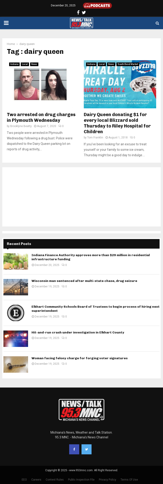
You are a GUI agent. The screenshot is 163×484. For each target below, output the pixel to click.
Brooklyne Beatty (21, 126)
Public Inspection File (81, 479)
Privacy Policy (107, 479)
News (34, 64)
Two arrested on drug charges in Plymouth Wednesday (41, 117)
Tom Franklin (95, 137)
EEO (24, 479)
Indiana (14, 64)
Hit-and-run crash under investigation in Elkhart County (78, 332)
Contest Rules (55, 479)
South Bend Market (128, 64)
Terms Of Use (129, 479)
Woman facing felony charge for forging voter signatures (80, 358)
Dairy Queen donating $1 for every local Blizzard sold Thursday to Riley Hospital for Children (117, 123)
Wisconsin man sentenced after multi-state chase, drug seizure (84, 281)
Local (25, 64)
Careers (36, 479)
